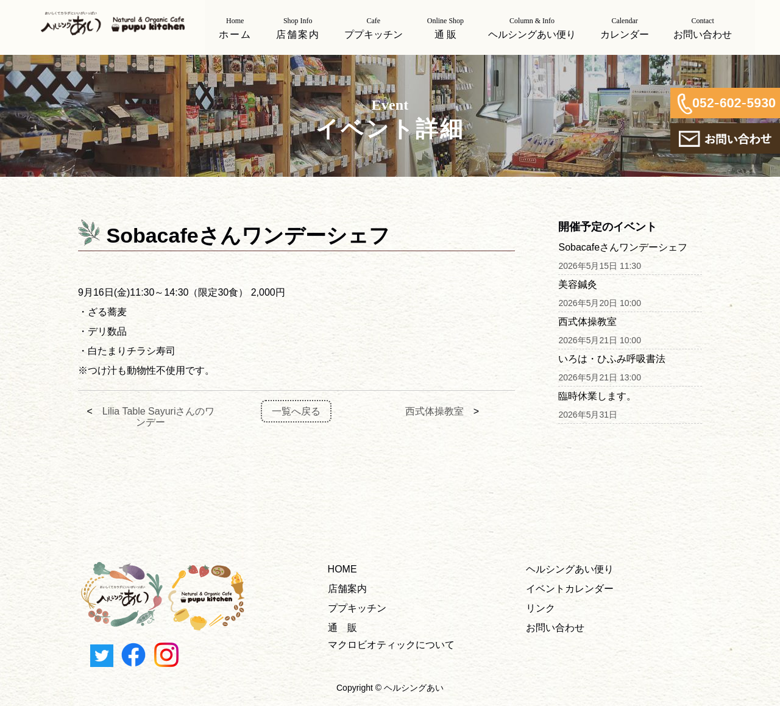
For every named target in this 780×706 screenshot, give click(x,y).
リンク (540, 608)
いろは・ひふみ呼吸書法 (611, 359)
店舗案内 (347, 588)
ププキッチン (357, 608)
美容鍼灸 (577, 284)
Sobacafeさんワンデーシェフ (622, 247)
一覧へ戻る (296, 411)
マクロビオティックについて (391, 645)
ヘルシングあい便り (570, 569)
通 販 (342, 627)
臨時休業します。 (597, 396)
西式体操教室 (434, 411)
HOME (342, 569)
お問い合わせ (555, 627)
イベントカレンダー (570, 588)
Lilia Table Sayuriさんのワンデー (158, 416)
